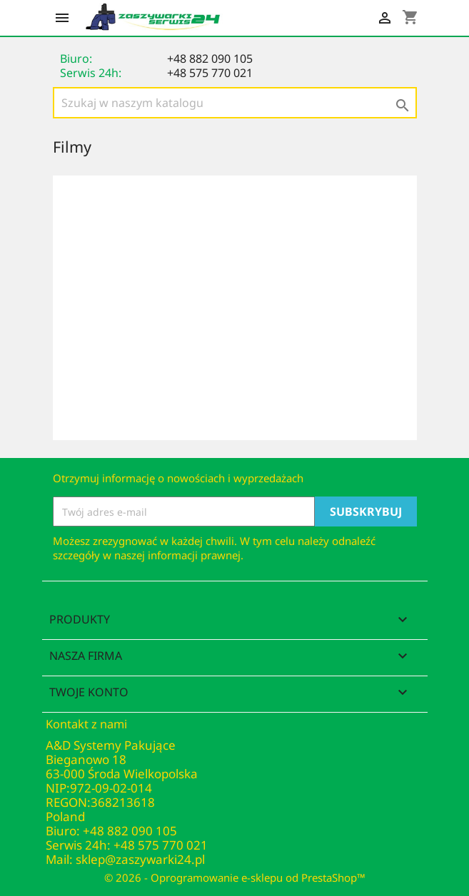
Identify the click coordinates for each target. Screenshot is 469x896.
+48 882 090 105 (210, 58)
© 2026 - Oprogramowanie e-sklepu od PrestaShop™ (234, 877)
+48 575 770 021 (210, 73)
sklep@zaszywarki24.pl (140, 859)
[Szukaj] (235, 102)
